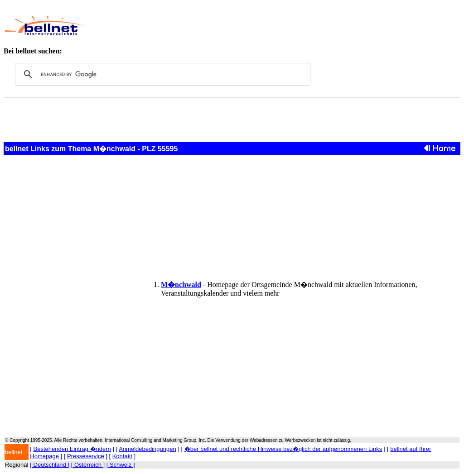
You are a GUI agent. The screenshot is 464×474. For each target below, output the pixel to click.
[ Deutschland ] (49, 464)
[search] (161, 74)
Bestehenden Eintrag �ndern (72, 448)
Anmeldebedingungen (147, 448)
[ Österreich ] (88, 464)
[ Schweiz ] (120, 464)
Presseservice (85, 456)
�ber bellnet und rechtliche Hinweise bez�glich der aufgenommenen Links (283, 448)
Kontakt (122, 456)
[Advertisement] (261, 25)
